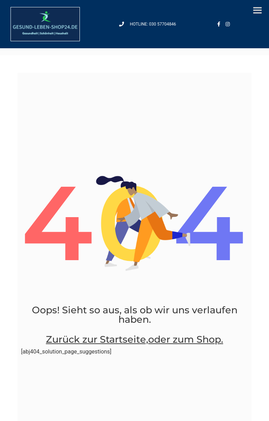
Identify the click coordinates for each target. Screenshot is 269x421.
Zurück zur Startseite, (97, 339)
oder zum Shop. (185, 339)
